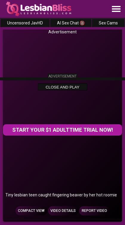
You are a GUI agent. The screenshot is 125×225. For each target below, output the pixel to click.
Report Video (94, 211)
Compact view (31, 211)
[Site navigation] (116, 9)
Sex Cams (108, 23)
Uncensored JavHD (25, 23)
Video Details (63, 211)
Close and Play (62, 87)
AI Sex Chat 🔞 (71, 23)
